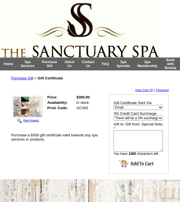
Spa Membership (148, 64)
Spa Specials (123, 64)
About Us (70, 64)
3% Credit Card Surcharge (135, 113)
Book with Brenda (170, 64)
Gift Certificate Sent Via (133, 103)
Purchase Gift (49, 64)
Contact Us (88, 64)
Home (8, 64)
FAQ (105, 64)
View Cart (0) (144, 90)
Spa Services (28, 64)
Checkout (162, 90)
